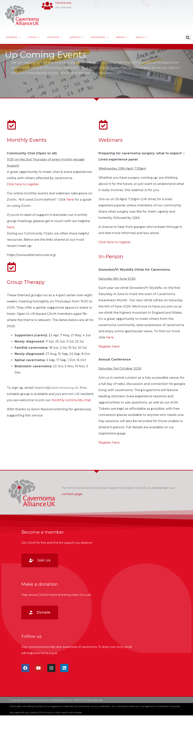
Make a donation (39, 584)
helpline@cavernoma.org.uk (56, 388)
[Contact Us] (146, 15)
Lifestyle (34, 37)
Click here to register (23, 184)
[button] (188, 37)
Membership (63, 12)
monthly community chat (71, 400)
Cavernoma (13, 37)
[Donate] (96, 15)
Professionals (100, 37)
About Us (142, 37)
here (70, 199)
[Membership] (47, 15)
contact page (72, 494)
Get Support (54, 37)
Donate (108, 12)
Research (122, 37)
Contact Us (161, 12)
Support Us (77, 37)
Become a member (42, 532)
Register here (109, 346)
